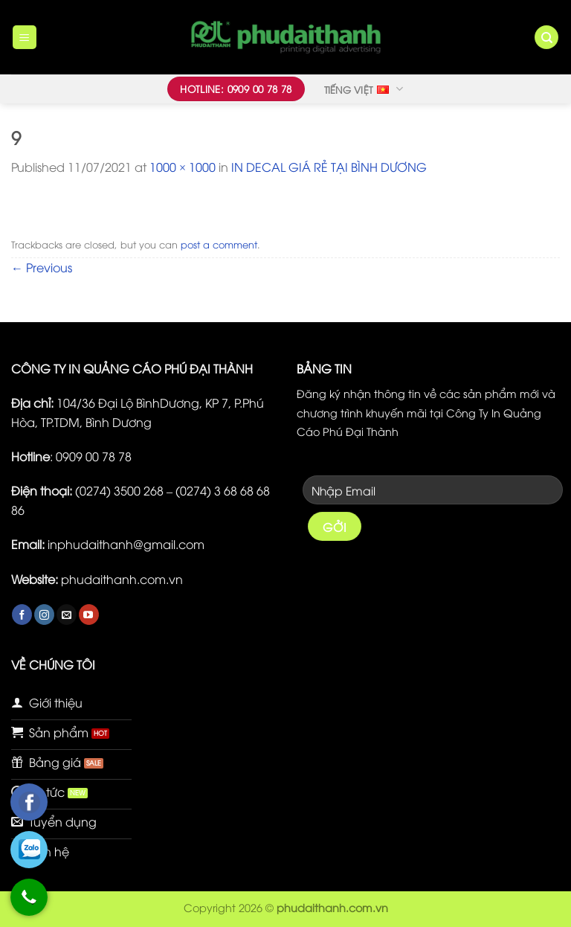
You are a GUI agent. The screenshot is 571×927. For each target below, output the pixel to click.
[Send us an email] (67, 614)
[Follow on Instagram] (44, 614)
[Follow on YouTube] (89, 614)
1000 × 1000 (182, 166)
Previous (41, 267)
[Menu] (25, 37)
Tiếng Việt (364, 88)
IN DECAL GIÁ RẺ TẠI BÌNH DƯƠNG (329, 166)
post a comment (219, 244)
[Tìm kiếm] (546, 37)
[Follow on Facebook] (22, 614)
